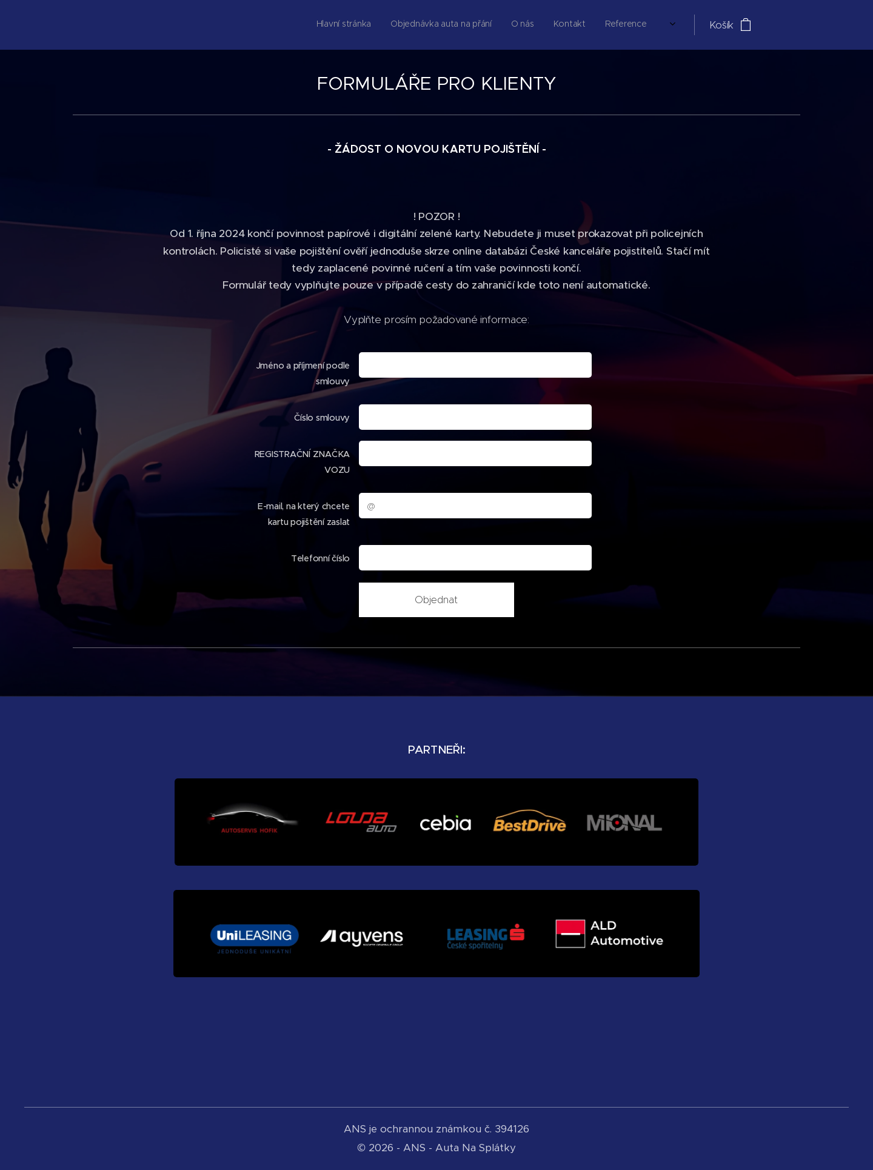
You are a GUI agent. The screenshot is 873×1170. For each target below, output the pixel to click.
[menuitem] (501, 25)
